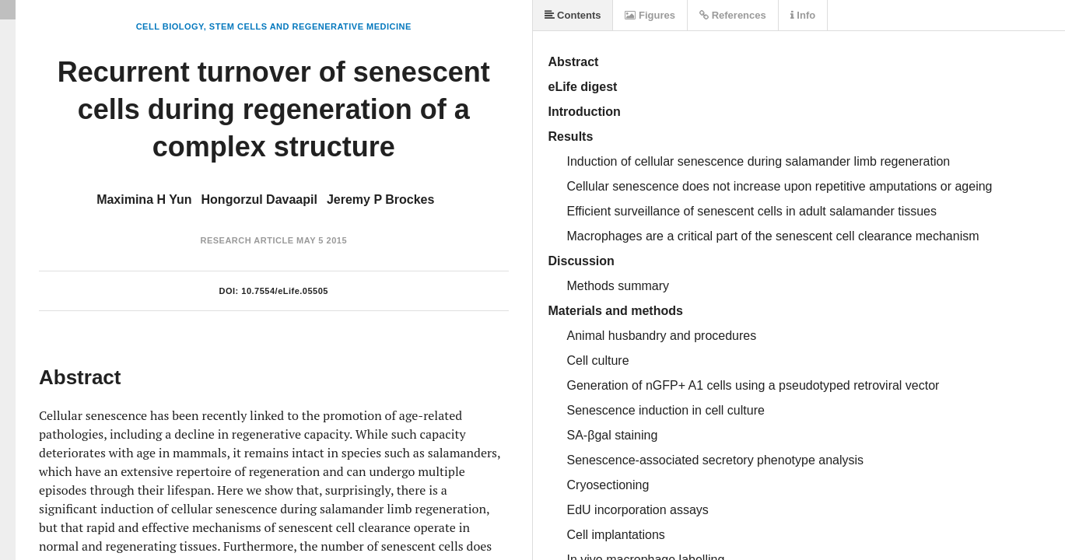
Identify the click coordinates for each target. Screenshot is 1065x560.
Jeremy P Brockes (380, 199)
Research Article (246, 240)
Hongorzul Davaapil (259, 199)
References (732, 15)
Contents (573, 15)
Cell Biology (170, 26)
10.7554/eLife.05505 (284, 291)
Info (802, 15)
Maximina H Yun (143, 199)
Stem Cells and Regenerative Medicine (310, 26)
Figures (650, 15)
